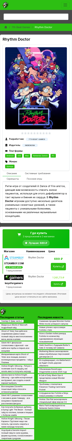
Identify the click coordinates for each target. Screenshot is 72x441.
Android (10, 156)
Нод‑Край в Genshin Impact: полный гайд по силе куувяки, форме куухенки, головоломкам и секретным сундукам (16, 434)
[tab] (12, 173)
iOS (19, 156)
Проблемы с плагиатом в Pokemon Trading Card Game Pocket (52, 387)
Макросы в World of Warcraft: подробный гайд (14, 326)
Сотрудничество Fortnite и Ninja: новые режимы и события (53, 394)
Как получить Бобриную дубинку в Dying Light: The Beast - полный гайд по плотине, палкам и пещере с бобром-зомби (17, 411)
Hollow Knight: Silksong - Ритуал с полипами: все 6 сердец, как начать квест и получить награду (16, 368)
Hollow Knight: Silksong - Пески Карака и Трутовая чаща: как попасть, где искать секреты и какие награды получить (15, 422)
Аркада (10, 166)
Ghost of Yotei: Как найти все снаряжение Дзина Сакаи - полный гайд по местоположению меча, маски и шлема (16, 335)
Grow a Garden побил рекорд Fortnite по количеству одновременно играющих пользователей (52, 337)
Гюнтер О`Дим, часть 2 (11, 321)
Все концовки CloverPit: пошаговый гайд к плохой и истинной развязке (13, 389)
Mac (27, 156)
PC (53, 156)
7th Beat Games (21, 27)
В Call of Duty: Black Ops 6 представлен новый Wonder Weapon (52, 378)
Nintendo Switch (40, 156)
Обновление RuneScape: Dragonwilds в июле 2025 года (53, 370)
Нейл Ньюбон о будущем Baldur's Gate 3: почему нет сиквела (54, 346)
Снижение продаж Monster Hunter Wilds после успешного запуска (54, 322)
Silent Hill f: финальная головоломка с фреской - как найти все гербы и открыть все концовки (15, 347)
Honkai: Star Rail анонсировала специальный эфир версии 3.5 (53, 400)
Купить (58, 266)
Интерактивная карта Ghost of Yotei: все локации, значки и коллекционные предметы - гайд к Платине (17, 358)
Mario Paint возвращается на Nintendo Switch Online (52, 406)
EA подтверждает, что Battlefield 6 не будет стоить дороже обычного (54, 363)
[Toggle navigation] (65, 5)
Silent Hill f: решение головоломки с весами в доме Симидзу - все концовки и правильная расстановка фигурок (17, 399)
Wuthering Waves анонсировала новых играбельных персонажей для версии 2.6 (54, 354)
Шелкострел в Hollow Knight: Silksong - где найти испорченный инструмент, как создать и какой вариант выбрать (16, 379)
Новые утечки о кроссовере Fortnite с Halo (52, 328)
